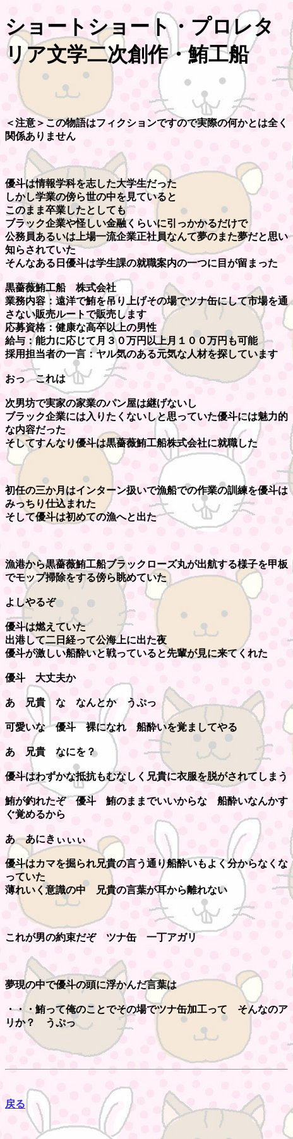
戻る (15, 1104)
